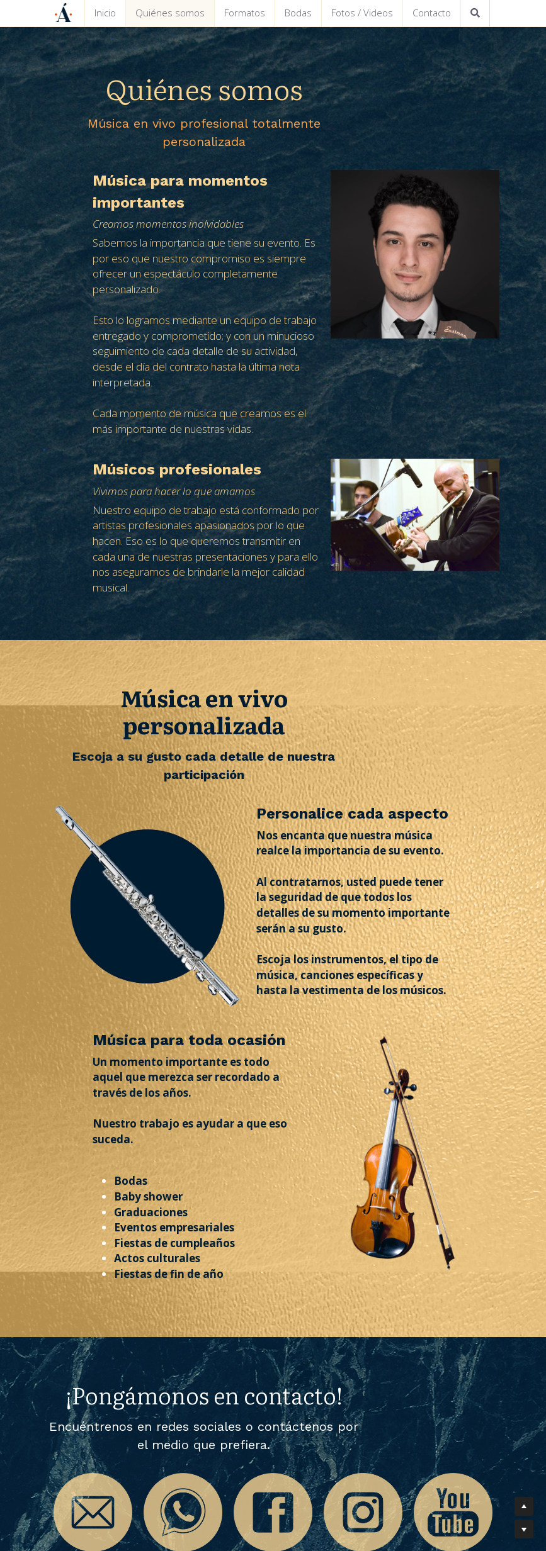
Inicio (105, 12)
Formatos (244, 12)
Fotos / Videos (362, 12)
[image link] (99, 1360)
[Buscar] (475, 13)
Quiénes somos (170, 12)
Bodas (298, 12)
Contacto (431, 12)
